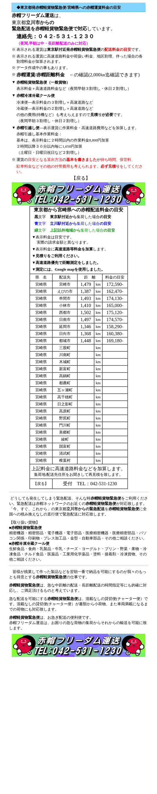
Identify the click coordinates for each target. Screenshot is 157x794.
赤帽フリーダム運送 (33, 15)
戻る (81, 178)
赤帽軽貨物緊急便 (54, 28)
